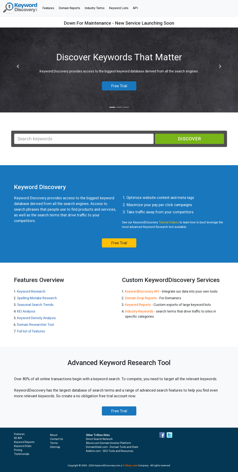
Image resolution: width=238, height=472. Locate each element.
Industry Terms (95, 8)
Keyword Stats (22, 446)
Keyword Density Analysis (36, 318)
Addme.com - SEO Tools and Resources (109, 450)
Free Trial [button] (119, 86)
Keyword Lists (118, 8)
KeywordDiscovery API (142, 291)
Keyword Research (31, 291)
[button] (18, 66)
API (135, 8)
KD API (18, 438)
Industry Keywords (139, 311)
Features (49, 8)
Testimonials (21, 454)
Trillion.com (130, 465)
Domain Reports (69, 8)
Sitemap (55, 446)
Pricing (18, 450)
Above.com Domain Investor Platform (108, 443)
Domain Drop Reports (141, 298)
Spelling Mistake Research (37, 298)
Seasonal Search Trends (35, 305)
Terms (54, 443)
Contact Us (56, 439)
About (53, 435)
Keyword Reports (138, 305)
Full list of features (31, 331)
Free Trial (119, 243)
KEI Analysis (26, 311)
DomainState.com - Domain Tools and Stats (112, 446)
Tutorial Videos (169, 222)
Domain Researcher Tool (35, 325)
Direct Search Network (99, 439)
